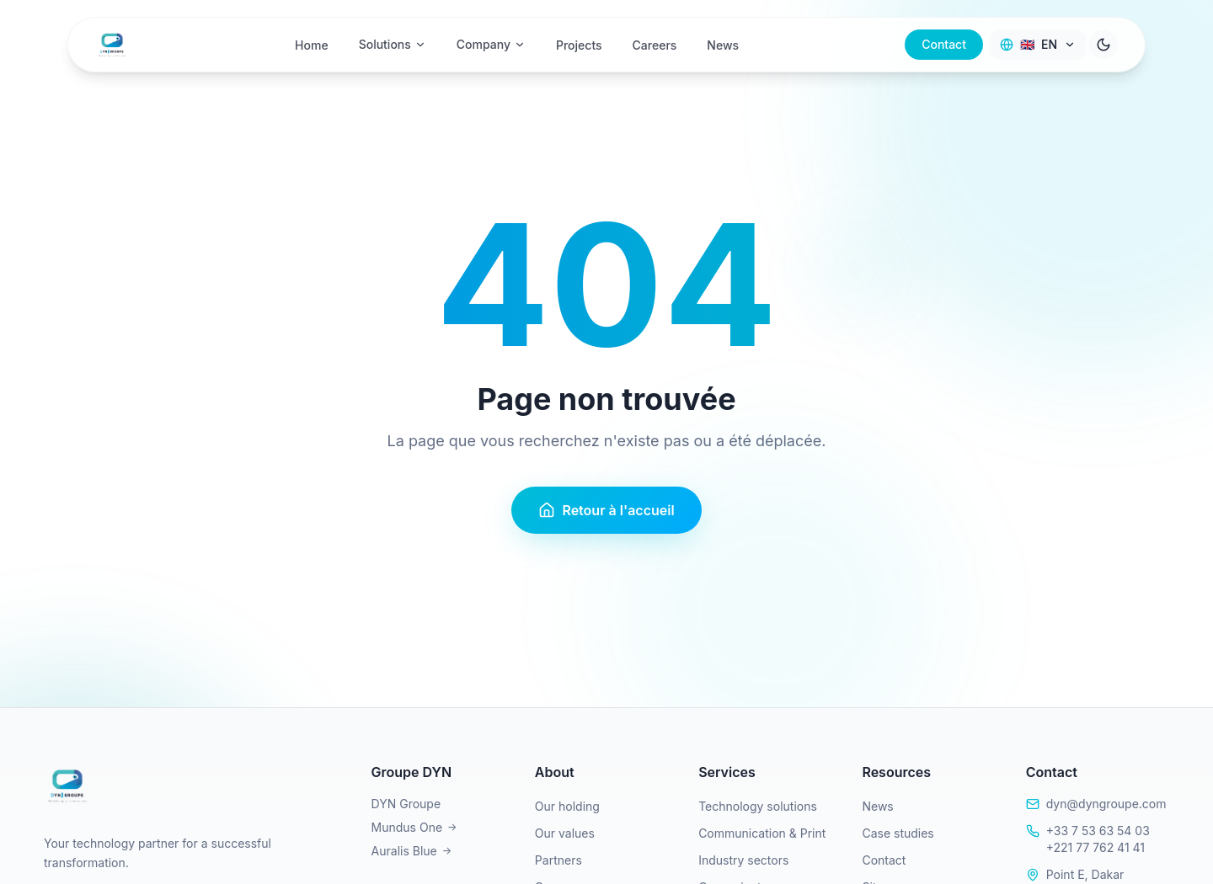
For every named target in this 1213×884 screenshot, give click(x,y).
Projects (579, 42)
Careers (655, 42)
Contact (944, 41)
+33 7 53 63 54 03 (1098, 830)
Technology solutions (757, 806)
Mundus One (414, 827)
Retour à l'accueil (606, 510)
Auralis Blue (411, 851)
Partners (558, 860)
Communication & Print (762, 833)
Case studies (897, 833)
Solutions (392, 41)
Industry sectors (743, 860)
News (723, 42)
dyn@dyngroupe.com (1106, 803)
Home (312, 42)
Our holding (567, 806)
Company (491, 41)
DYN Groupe (406, 803)
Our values (565, 833)
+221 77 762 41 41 (1095, 847)
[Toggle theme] (1103, 41)
